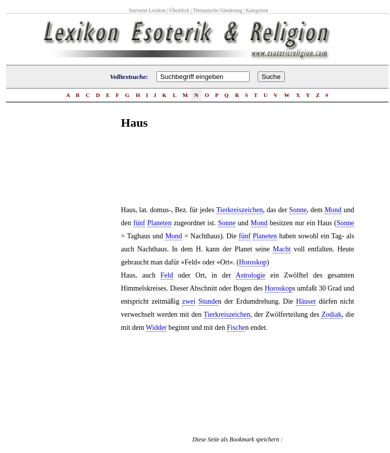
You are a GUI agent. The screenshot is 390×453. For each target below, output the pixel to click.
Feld (167, 275)
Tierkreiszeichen (239, 210)
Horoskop (253, 262)
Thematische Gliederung (218, 10)
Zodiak (332, 314)
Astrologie (250, 275)
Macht (282, 249)
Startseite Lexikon (147, 10)
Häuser (306, 301)
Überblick (179, 10)
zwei (188, 301)
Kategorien (257, 10)
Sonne (298, 210)
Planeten (159, 223)
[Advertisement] (80, 296)
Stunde (208, 301)
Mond (333, 210)
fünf (139, 223)
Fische (236, 327)
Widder (156, 327)
